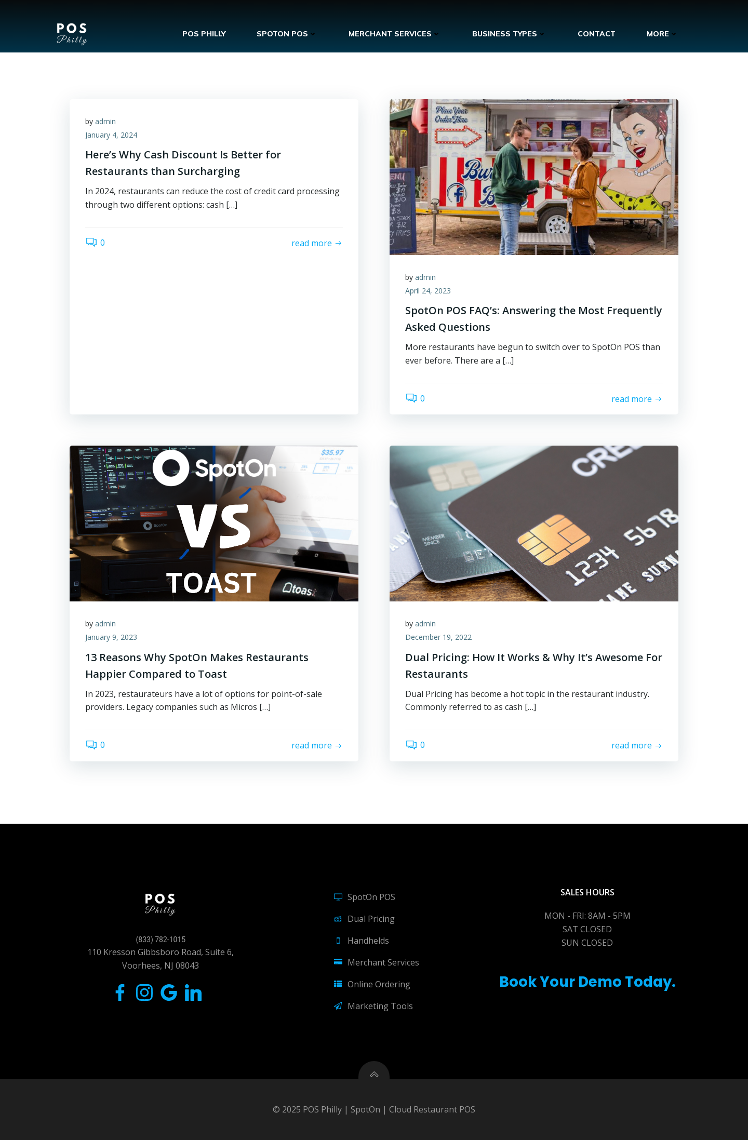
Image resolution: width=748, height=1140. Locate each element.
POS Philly (203, 33)
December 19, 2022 (438, 637)
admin (105, 121)
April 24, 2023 (428, 291)
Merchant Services (395, 33)
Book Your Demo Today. (587, 982)
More (662, 33)
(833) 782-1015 (160, 939)
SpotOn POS (287, 33)
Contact (597, 33)
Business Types (509, 33)
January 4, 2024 (111, 135)
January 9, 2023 (111, 637)
